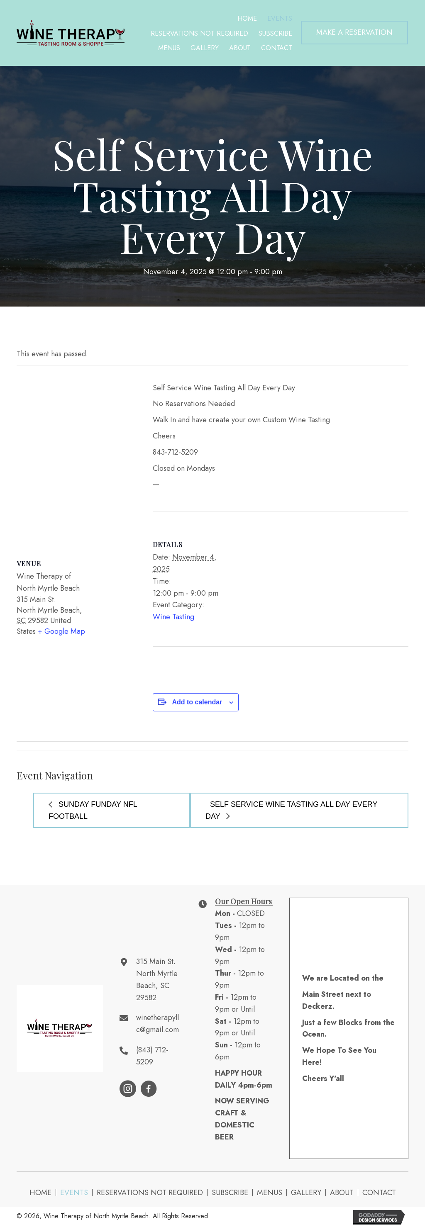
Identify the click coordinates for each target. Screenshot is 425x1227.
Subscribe (230, 1192)
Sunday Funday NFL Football (93, 810)
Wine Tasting (173, 616)
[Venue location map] (76, 454)
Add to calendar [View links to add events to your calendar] (197, 702)
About (342, 1192)
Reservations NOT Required (150, 1192)
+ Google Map (61, 631)
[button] (354, 32)
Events (74, 1192)
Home (40, 1192)
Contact (379, 1192)
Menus (269, 1192)
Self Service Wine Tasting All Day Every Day (291, 810)
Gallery (306, 1192)
